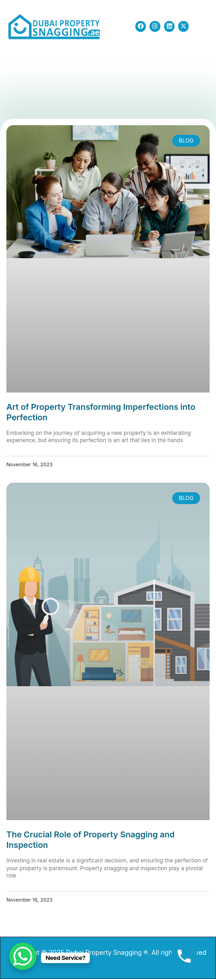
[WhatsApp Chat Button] (22, 956)
